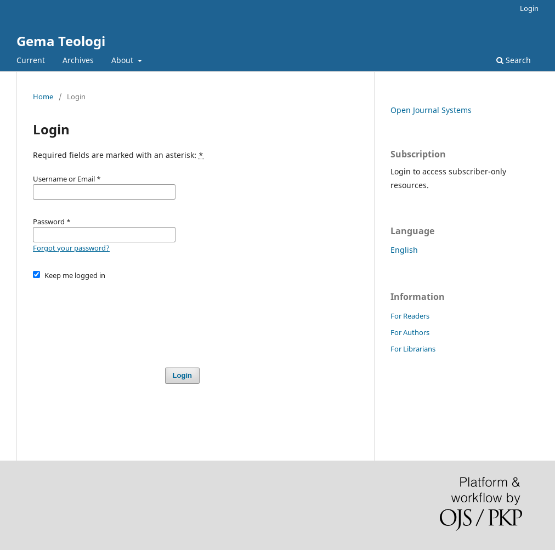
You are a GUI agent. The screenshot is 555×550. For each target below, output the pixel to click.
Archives (78, 60)
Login (529, 8)
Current (30, 60)
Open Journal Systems (431, 110)
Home (43, 96)
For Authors (409, 332)
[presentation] (116, 318)
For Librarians (412, 349)
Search (513, 60)
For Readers (409, 316)
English (404, 250)
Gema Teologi (60, 41)
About (123, 60)
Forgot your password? (71, 248)
